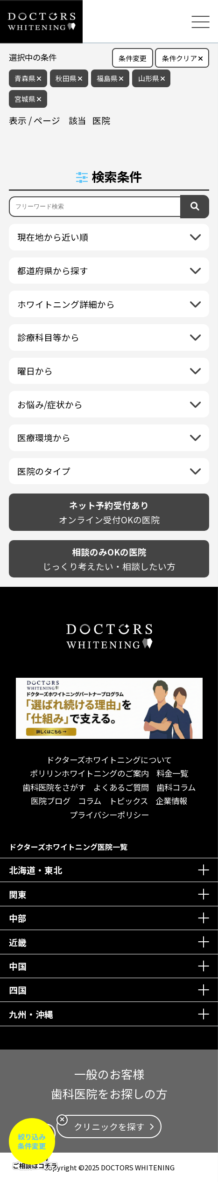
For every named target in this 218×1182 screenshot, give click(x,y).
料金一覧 (172, 773)
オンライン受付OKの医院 (109, 512)
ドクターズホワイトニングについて (109, 759)
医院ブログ (50, 801)
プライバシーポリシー (109, 814)
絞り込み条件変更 (32, 1141)
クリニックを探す (109, 1126)
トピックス (128, 801)
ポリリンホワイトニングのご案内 (89, 773)
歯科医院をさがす (54, 787)
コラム (89, 801)
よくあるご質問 (121, 787)
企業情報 (171, 801)
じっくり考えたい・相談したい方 (109, 558)
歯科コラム (176, 787)
